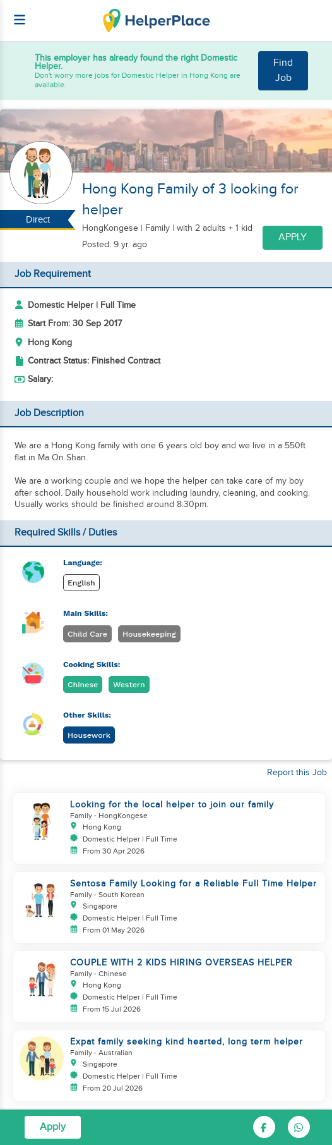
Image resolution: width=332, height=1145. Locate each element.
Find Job (283, 70)
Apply (292, 237)
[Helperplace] (13, 13)
